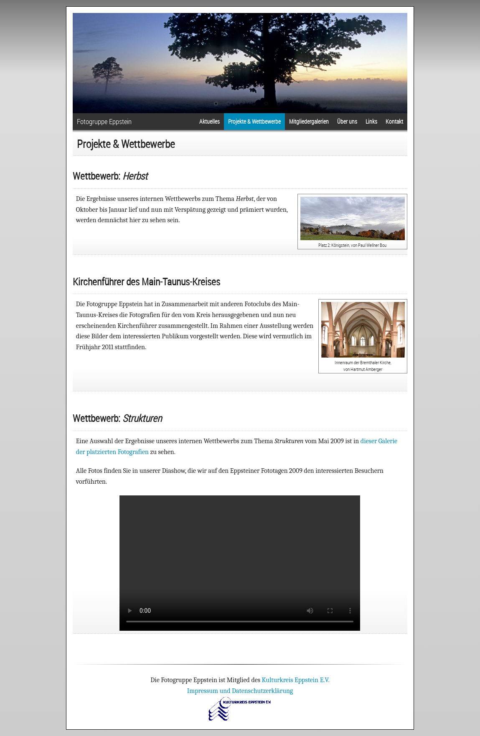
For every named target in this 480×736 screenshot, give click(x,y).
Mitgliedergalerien (309, 121)
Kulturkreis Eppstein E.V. (296, 680)
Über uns (347, 121)
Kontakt (394, 121)
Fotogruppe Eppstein (104, 121)
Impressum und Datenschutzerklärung (240, 691)
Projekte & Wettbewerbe (254, 121)
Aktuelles (209, 121)
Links (371, 121)
